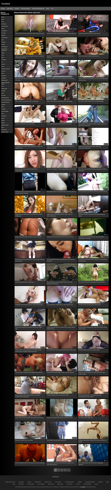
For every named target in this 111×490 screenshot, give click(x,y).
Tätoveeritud (4, 46)
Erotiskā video (58, 482)
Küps (2, 113)
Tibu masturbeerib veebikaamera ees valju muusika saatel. (60, 304)
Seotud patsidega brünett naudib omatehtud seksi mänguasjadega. (26, 169)
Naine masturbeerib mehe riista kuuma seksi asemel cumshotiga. (30, 462)
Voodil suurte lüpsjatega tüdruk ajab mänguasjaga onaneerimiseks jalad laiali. (90, 147)
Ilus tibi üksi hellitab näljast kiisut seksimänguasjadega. (91, 101)
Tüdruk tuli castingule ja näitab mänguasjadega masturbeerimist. (61, 169)
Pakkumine (4, 129)
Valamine (3, 77)
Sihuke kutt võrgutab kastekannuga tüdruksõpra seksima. (60, 417)
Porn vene (100, 482)
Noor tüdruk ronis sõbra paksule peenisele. (56, 440)
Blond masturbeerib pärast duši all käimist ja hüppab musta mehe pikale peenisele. (60, 463)
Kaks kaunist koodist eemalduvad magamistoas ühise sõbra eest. (61, 33)
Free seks (78, 484)
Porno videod (60, 484)
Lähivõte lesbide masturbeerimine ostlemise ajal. (90, 304)
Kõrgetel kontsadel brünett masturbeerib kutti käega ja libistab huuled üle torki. (61, 328)
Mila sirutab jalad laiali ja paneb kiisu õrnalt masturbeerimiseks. (29, 33)
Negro (2, 52)
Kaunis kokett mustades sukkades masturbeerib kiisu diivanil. (29, 417)
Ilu (2, 62)
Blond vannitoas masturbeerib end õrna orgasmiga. (26, 101)
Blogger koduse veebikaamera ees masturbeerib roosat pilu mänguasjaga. (28, 215)
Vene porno (21, 484)
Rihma (3, 120)
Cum (2, 86)
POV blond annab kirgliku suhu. (86, 417)
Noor (2, 21)
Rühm (2, 17)
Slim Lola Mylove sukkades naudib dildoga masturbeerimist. (29, 372)
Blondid (3, 35)
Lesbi (2, 93)
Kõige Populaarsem (25, 8)
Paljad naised (51, 484)
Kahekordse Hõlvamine (4, 49)
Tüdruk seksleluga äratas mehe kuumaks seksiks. (58, 395)
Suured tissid (4, 26)
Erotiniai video (38, 482)
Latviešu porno (30, 484)
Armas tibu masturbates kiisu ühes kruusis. (25, 123)
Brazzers (3, 42)
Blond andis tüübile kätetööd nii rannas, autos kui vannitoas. (60, 372)
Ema (2, 19)
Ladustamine (4, 37)
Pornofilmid (5, 3)
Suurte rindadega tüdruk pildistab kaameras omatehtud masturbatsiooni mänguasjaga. (27, 395)
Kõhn (2, 57)
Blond (2, 73)
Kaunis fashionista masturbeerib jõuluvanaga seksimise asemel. (93, 191)
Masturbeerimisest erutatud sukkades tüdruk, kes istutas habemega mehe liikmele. (59, 282)
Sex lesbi (96, 484)
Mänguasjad (4, 80)
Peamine (3, 8)
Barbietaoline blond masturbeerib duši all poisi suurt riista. (60, 236)
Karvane (3, 95)
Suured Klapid (4, 111)
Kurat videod (10, 8)
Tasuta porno (69, 484)
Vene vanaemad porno (90, 482)
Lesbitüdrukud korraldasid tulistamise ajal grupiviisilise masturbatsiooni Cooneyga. (91, 237)
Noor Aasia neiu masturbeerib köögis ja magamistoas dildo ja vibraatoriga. (92, 169)
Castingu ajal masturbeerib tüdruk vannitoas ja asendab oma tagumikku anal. (29, 147)
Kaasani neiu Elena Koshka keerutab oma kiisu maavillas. (28, 236)
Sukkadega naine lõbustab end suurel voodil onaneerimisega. (29, 304)
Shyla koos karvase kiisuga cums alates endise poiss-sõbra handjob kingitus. (92, 373)
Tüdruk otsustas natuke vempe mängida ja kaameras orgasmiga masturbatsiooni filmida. (29, 56)
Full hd (3, 64)
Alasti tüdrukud (41, 484)
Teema (47, 8)
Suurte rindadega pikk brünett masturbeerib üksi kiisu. (59, 123)
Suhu (2, 66)
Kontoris (3, 71)
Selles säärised (5, 97)
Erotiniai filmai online (10, 482)
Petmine (3, 90)
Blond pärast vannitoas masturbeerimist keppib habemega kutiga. (92, 215)
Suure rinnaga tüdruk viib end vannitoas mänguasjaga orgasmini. (91, 463)
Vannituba (3, 116)
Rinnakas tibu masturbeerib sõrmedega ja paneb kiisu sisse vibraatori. (60, 56)
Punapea (3, 59)
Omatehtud (4, 30)
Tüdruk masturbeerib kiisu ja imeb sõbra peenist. (90, 33)
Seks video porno (87, 484)
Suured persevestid (6, 100)
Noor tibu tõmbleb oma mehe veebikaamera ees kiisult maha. (61, 78)
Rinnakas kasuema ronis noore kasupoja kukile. (89, 349)
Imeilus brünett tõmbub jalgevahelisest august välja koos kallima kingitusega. (60, 215)
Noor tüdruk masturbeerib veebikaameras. (24, 282)
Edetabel (17, 8)
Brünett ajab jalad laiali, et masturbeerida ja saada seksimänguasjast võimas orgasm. (90, 395)
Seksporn (80, 482)
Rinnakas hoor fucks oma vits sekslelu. (24, 440)
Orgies (3, 118)
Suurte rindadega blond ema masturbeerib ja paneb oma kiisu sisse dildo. (61, 260)
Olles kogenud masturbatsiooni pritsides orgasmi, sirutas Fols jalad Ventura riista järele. (92, 124)
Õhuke (3, 122)
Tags (52, 8)
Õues (2, 127)
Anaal (2, 28)
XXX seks (29, 482)
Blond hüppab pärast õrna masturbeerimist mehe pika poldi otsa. (61, 191)
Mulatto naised (4, 125)
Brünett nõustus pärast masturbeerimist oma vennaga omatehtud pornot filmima (29, 260)
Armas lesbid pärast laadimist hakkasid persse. (89, 56)
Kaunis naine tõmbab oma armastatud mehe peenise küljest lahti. (28, 328)
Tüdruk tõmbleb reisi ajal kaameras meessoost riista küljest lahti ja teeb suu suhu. (93, 79)
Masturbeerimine (5, 102)
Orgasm (3, 104)
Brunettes (3, 23)
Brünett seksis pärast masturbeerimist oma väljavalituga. (59, 101)
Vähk (2, 55)
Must (2, 106)
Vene (2, 39)
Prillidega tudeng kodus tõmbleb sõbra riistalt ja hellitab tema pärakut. (92, 441)
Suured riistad (4, 131)
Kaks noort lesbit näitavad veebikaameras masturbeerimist (92, 282)
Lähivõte (3, 109)
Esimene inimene (5, 68)
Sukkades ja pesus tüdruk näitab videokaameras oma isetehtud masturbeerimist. (93, 260)
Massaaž (3, 75)
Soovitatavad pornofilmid (38, 8)
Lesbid (3, 44)
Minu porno (21, 482)
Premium (3, 33)
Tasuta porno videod (69, 482)
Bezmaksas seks (48, 482)
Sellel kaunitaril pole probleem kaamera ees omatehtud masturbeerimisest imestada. (27, 192)
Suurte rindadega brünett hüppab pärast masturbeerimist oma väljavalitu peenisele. (60, 147)
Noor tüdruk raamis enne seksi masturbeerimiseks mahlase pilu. (61, 349)
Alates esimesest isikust (5, 83)
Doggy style (4, 88)
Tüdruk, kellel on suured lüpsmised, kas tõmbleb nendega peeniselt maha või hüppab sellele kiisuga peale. (28, 350)
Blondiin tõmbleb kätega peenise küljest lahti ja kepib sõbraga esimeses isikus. (93, 328)
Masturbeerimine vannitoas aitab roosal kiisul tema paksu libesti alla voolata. (29, 79)
